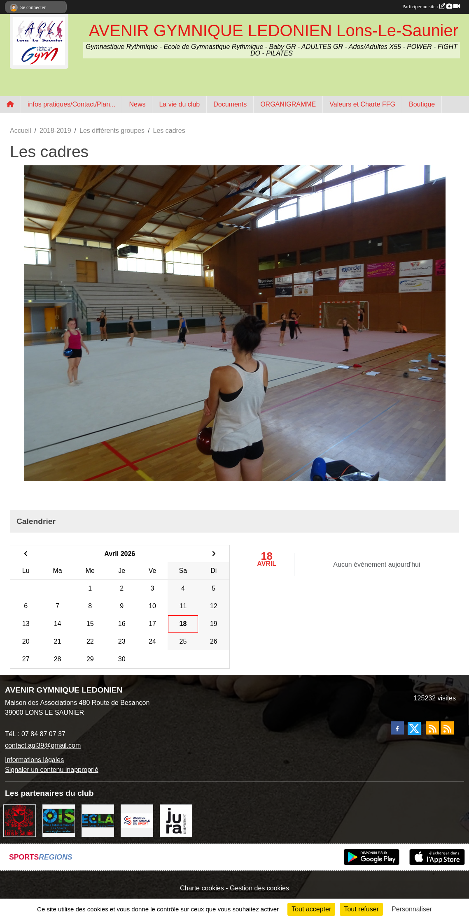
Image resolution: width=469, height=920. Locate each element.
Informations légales (34, 759)
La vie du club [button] (179, 104)
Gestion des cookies (259, 888)
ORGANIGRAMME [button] (288, 104)
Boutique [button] (422, 104)
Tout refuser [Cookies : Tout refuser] (361, 909)
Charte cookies (202, 888)
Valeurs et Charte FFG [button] (362, 104)
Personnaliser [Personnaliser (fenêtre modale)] (412, 909)
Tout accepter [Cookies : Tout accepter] (311, 909)
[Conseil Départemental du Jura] (176, 819)
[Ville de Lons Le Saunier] (19, 819)
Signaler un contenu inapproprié (51, 769)
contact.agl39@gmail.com (43, 745)
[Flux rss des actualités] (432, 728)
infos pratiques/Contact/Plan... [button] (71, 104)
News (137, 104)
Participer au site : (431, 6)
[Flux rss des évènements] (447, 728)
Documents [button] (230, 104)
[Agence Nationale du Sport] (137, 819)
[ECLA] (98, 819)
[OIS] (58, 819)
